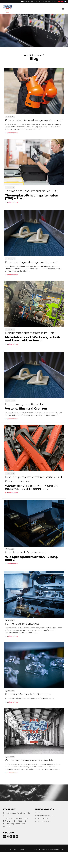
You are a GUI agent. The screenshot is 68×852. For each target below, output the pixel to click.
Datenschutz (13, 849)
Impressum (22, 849)
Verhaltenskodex (41, 818)
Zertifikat (38, 813)
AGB (6, 849)
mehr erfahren (11, 133)
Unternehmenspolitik (43, 821)
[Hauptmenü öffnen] (63, 8)
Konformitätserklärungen (44, 816)
